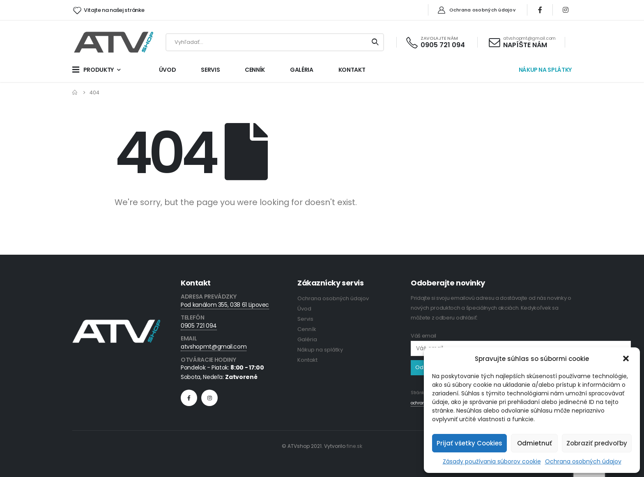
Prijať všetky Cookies (469, 443)
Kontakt (307, 360)
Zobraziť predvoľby (596, 443)
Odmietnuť (534, 443)
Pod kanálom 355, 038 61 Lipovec (225, 305)
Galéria (307, 339)
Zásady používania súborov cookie (492, 461)
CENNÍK (255, 70)
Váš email (521, 342)
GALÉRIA (301, 70)
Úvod (304, 309)
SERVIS (210, 70)
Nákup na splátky (320, 350)
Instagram (209, 398)
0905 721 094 (199, 326)
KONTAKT (352, 70)
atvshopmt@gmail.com (213, 346)
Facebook (189, 398)
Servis (305, 319)
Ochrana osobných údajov (583, 461)
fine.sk (354, 446)
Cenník (306, 329)
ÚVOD (167, 70)
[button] (627, 359)
